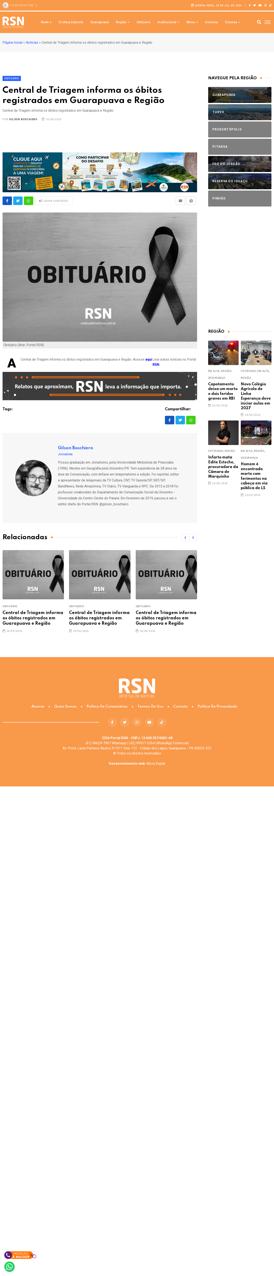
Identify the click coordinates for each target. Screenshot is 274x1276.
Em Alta (214, 371)
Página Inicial (12, 42)
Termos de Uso (150, 706)
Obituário (144, 22)
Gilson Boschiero (23, 119)
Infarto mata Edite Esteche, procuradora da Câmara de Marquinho (223, 466)
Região (121, 22)
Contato (180, 706)
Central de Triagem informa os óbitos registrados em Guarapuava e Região (33, 618)
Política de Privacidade (217, 706)
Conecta (211, 22)
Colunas (231, 22)
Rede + (46, 22)
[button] (185, 538)
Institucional (167, 22)
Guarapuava (99, 22)
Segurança (216, 377)
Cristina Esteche (71, 22)
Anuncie (37, 706)
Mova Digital (137, 764)
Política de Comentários (107, 706)
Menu (190, 22)
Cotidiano (248, 371)
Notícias (32, 42)
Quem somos (65, 706)
